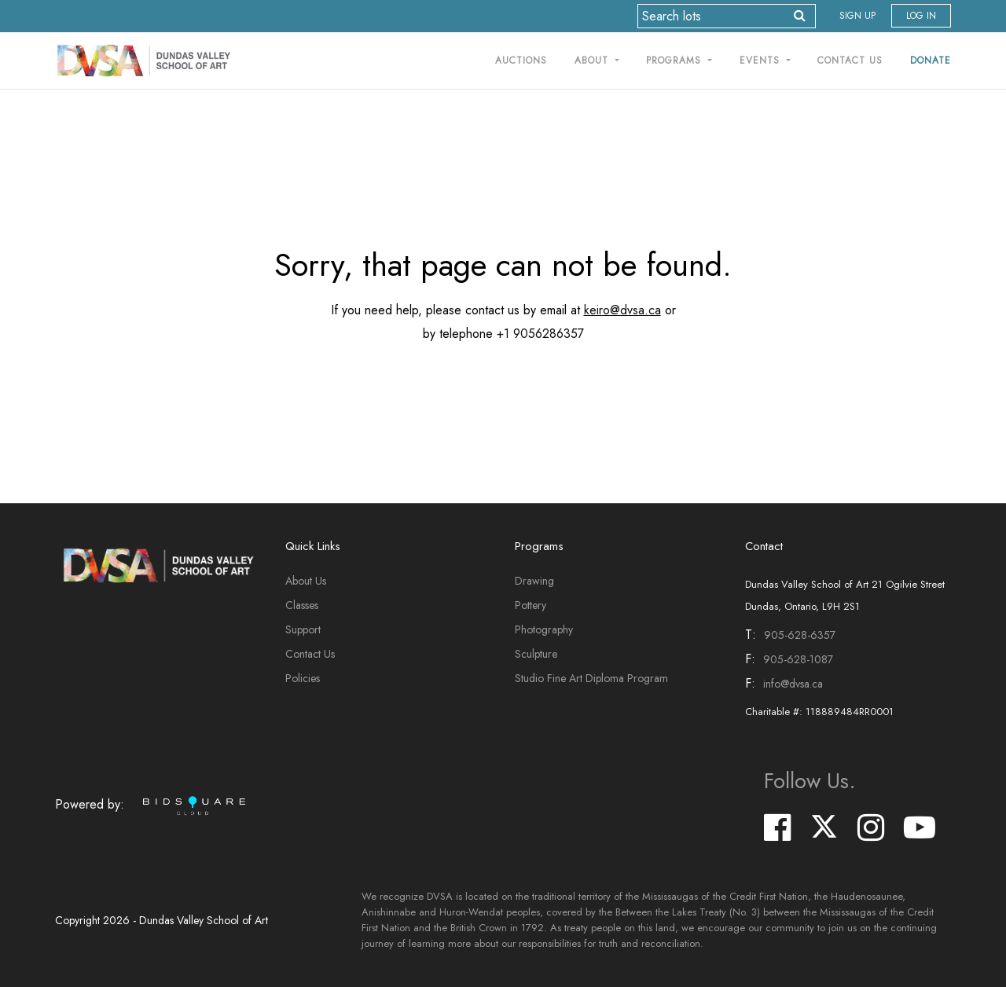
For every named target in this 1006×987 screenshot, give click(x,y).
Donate (930, 60)
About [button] (593, 60)
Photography (544, 629)
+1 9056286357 (540, 334)
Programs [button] (675, 60)
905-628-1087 (798, 659)
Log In (921, 16)
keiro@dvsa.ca (622, 310)
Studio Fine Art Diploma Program (591, 678)
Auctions (521, 60)
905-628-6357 (799, 635)
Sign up (857, 16)
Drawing (534, 581)
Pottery (530, 605)
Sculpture (536, 654)
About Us (305, 581)
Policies (302, 678)
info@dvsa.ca (793, 684)
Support (303, 629)
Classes (301, 605)
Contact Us (850, 60)
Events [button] (762, 60)
